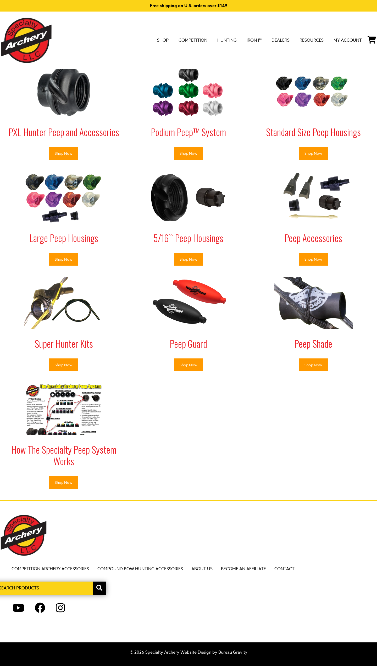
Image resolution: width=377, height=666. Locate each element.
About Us (202, 569)
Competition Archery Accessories (50, 569)
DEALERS (256, 40)
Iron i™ (224, 40)
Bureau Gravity (232, 652)
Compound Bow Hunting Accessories (140, 569)
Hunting (192, 40)
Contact (284, 569)
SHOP (114, 40)
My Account (338, 40)
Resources (294, 40)
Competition (151, 40)
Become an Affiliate (243, 569)
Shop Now (64, 153)
